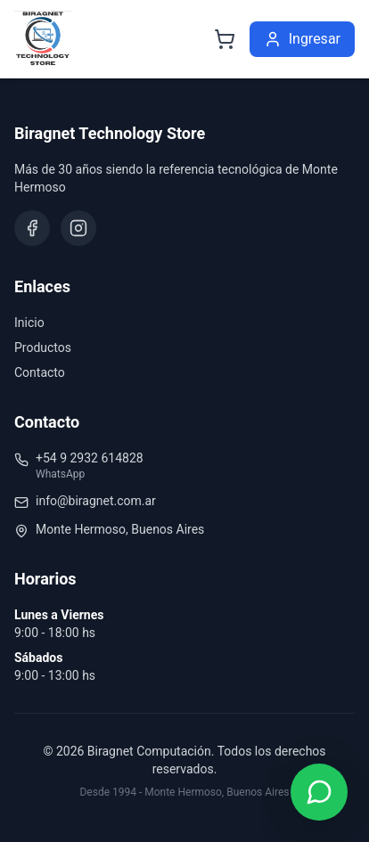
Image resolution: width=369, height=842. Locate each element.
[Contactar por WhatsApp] (319, 792)
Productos (42, 347)
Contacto (39, 372)
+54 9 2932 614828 (90, 458)
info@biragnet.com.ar (96, 501)
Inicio (29, 322)
